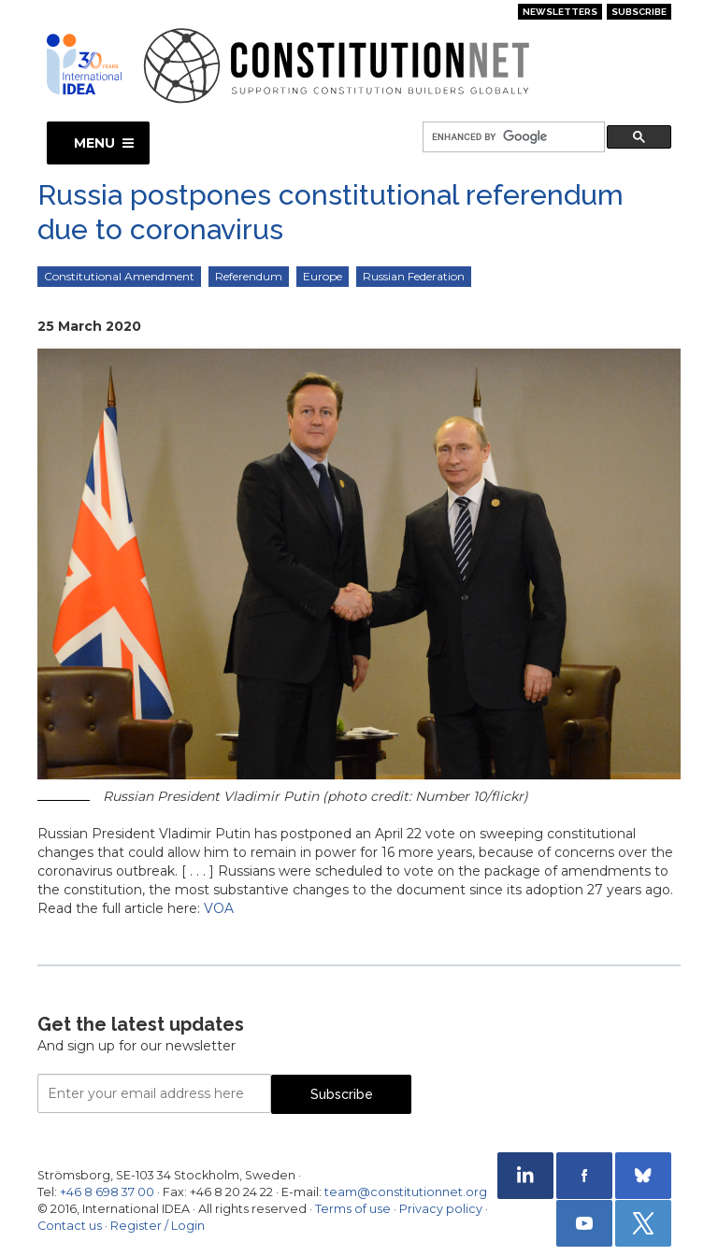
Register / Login (157, 1226)
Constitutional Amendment (119, 276)
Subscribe (639, 12)
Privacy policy (440, 1209)
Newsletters (560, 12)
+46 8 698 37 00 (107, 1192)
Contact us (69, 1226)
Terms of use (353, 1209)
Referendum (248, 276)
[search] (512, 138)
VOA (219, 908)
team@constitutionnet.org (405, 1192)
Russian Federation (414, 276)
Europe (322, 276)
